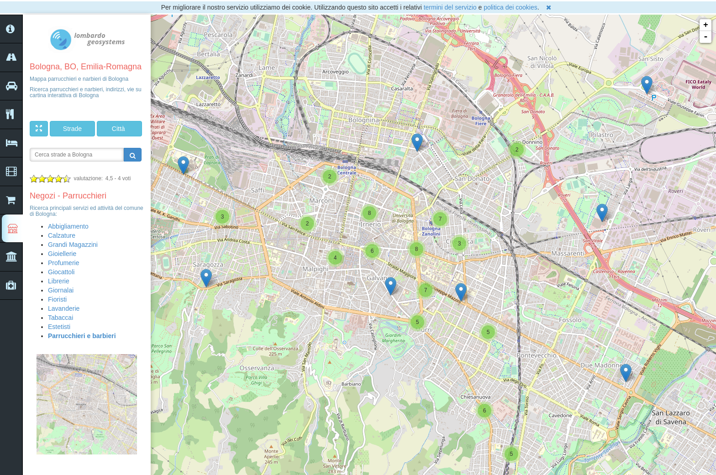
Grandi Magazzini (73, 244)
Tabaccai (60, 317)
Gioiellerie (62, 253)
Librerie (58, 281)
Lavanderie (63, 308)
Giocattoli (61, 272)
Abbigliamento (68, 226)
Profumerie (63, 262)
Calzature (61, 235)
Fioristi (57, 299)
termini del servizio (450, 7)
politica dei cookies (510, 7)
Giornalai (61, 290)
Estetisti (59, 326)
